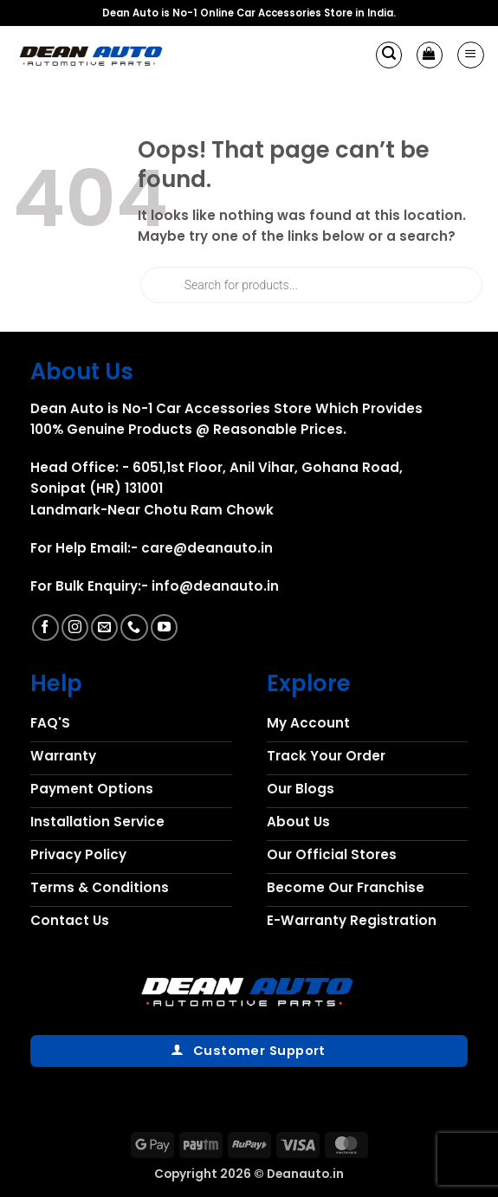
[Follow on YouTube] (164, 627)
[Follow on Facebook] (45, 627)
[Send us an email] (104, 627)
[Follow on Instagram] (74, 627)
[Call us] (133, 627)
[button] (389, 55)
